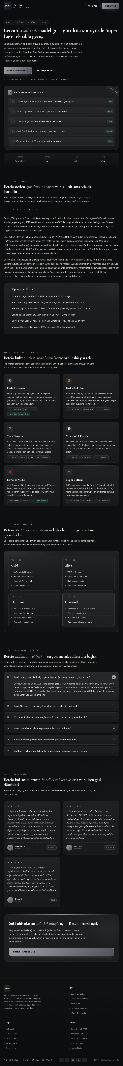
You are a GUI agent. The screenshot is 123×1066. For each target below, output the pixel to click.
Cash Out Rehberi (78, 1008)
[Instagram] (73, 1060)
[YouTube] (78, 1060)
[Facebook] (84, 1060)
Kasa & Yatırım (11, 1038)
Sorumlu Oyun (76, 1043)
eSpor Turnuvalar (78, 1013)
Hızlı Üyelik (9, 1028)
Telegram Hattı (76, 1033)
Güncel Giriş (10, 1033)
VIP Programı (10, 1043)
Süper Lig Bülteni (77, 993)
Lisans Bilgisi (75, 1048)
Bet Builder (75, 1003)
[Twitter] (61, 1060)
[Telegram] (67, 1060)
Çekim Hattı (10, 1048)
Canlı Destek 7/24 (78, 1028)
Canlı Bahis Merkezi (79, 998)
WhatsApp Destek (78, 1038)
